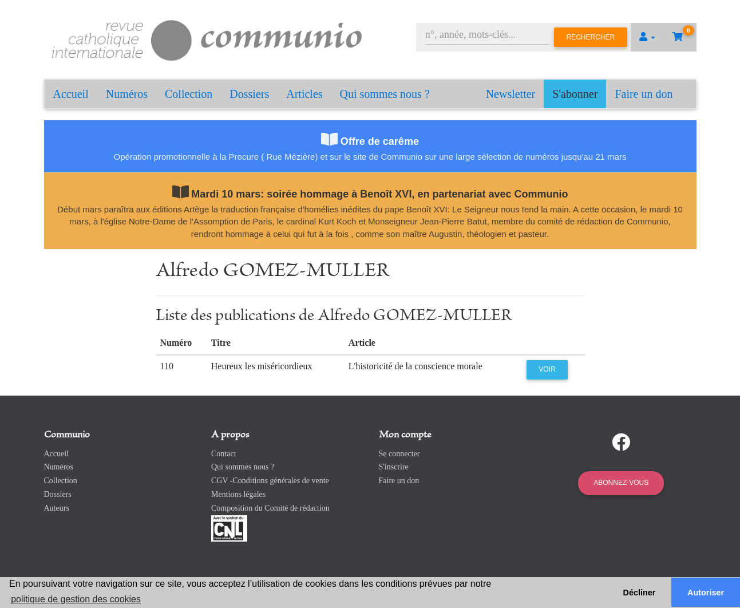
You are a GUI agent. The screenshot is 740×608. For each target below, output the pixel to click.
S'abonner (574, 94)
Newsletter (511, 94)
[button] (647, 37)
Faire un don (643, 94)
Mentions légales (238, 494)
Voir (547, 369)
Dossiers (249, 94)
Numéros (127, 94)
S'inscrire (394, 467)
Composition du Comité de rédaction (270, 508)
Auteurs (56, 508)
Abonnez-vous (620, 483)
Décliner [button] (639, 592)
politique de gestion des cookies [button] (76, 599)
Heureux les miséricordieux (261, 366)
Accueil (71, 94)
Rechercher (591, 37)
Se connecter (399, 453)
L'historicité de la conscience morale (415, 366)
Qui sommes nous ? (385, 94)
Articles (304, 94)
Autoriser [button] (705, 592)
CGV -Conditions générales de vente (270, 480)
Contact (223, 453)
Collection (188, 94)
